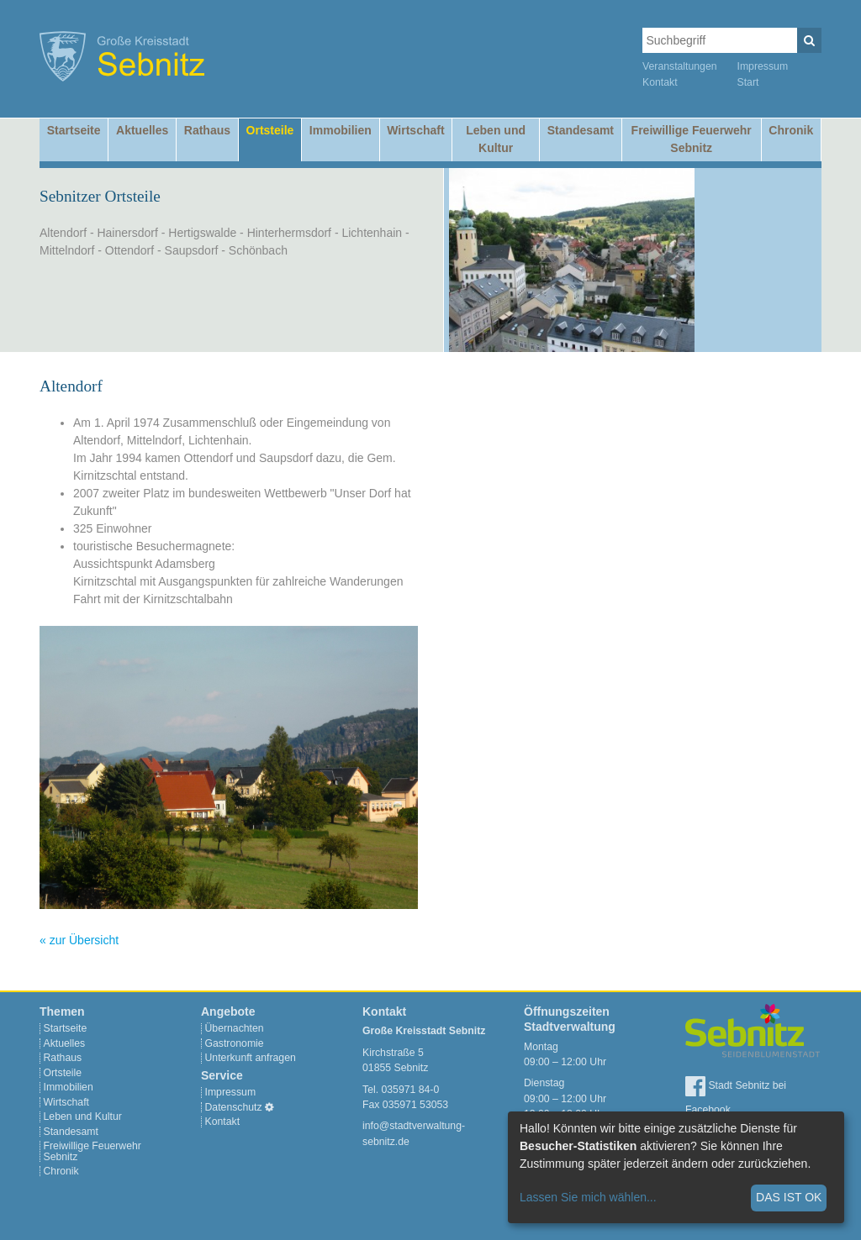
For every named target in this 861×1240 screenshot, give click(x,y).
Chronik (791, 130)
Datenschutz (233, 1107)
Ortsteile (270, 130)
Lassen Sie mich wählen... (588, 1197)
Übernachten (234, 1028)
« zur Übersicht (79, 940)
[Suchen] (809, 40)
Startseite (74, 130)
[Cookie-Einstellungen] (269, 1107)
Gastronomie (234, 1043)
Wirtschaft (415, 130)
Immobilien (340, 130)
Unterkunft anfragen (250, 1058)
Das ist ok (788, 1197)
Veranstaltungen (679, 66)
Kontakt (660, 82)
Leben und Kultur (496, 139)
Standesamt (580, 130)
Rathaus (207, 130)
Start (748, 82)
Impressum (763, 66)
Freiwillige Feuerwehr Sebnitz (691, 139)
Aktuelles (142, 130)
